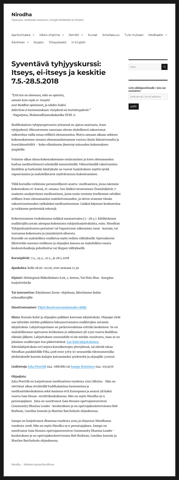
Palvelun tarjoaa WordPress (39, 464)
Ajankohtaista (20, 35)
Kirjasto (39, 42)
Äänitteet (18, 42)
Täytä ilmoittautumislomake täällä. (62, 307)
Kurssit (92, 35)
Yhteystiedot (58, 42)
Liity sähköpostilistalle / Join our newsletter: (147, 90)
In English (78, 42)
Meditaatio (155, 35)
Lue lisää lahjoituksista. (83, 342)
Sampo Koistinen (83, 366)
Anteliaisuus (110, 35)
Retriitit (74, 35)
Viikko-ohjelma (49, 35)
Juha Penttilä (37, 366)
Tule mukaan (133, 35)
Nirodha (21, 14)
